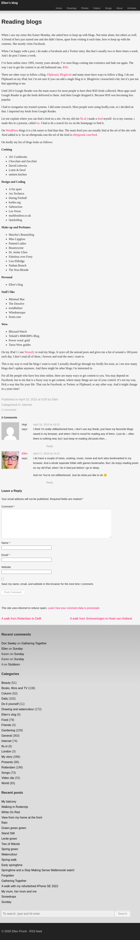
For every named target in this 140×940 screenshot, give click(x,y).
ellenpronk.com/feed (85, 134)
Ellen (55, 399)
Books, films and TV (14, 688)
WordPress (12, 130)
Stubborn (14, 664)
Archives (131, 8)
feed (100, 118)
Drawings (72, 8)
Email (5, 555)
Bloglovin (66, 74)
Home (59, 8)
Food (4, 719)
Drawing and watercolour (17, 709)
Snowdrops (8, 896)
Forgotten (7, 875)
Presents (7, 762)
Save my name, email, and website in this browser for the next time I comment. (47, 583)
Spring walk (9, 859)
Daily (4, 698)
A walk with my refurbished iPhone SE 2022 (29, 886)
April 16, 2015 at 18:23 (46, 424)
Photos (85, 8)
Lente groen (9, 838)
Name (5, 542)
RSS (65, 67)
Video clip (7, 777)
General (6, 735)
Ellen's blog (9, 2)
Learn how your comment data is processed (73, 608)
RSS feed (35, 931)
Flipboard (52, 74)
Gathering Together (34, 643)
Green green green (13, 828)
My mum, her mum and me (19, 891)
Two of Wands (10, 843)
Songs (108, 8)
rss (37, 123)
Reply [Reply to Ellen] (49, 482)
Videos (96, 8)
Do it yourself (10, 703)
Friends (6, 725)
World (5, 783)
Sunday (18, 648)
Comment (8, 506)
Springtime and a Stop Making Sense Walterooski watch (37, 870)
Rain (4, 822)
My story (6, 756)
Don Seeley (9, 643)
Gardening (8, 730)
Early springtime (12, 865)
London (6, 751)
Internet (27, 404)
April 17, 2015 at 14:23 (46, 453)
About (119, 8)
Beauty (6, 682)
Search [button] (122, 913)
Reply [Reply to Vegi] (49, 446)
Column (6, 693)
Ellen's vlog (8, 714)
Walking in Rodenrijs (14, 806)
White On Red (10, 812)
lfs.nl (83, 118)
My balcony (8, 801)
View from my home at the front (21, 817)
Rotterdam (8, 767)
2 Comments (9, 409)
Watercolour (9, 854)
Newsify (29, 352)
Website (6, 567)
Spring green (9, 849)
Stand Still (8, 833)
